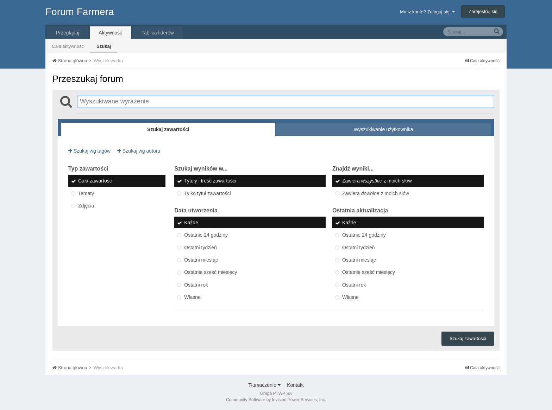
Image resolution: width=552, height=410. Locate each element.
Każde (191, 222)
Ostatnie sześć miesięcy (210, 272)
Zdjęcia (86, 206)
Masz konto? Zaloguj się (427, 11)
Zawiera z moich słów (377, 181)
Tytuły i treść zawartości (210, 181)
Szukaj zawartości (468, 338)
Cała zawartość (95, 181)
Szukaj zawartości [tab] (168, 129)
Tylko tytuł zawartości (207, 193)
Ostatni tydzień (200, 247)
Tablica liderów (158, 33)
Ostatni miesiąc (201, 260)
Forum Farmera (79, 11)
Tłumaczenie (264, 385)
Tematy (86, 193)
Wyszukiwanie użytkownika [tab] (383, 129)
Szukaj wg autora (138, 151)
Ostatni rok (196, 285)
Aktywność (110, 33)
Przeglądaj (67, 33)
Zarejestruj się (483, 11)
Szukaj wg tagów (89, 151)
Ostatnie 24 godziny (206, 235)
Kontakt (295, 385)
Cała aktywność (68, 46)
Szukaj (103, 46)
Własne (192, 297)
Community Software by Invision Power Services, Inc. (276, 399)
